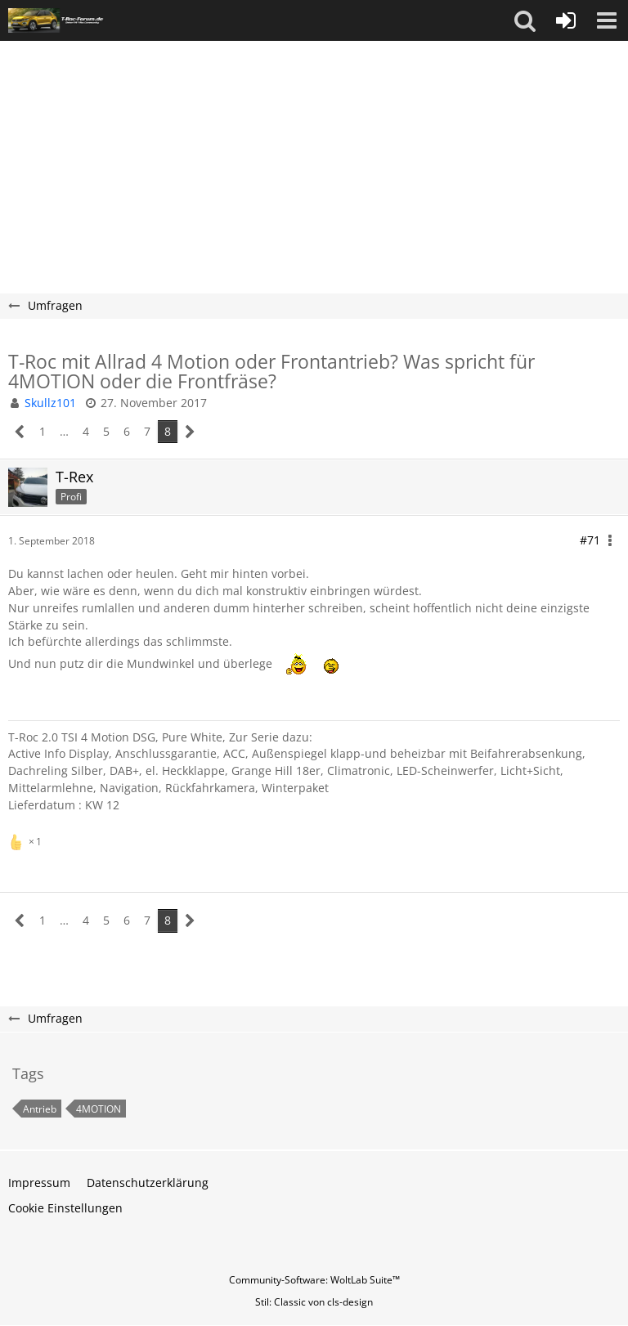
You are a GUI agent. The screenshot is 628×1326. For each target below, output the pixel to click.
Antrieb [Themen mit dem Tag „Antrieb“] (39, 1109)
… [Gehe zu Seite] (64, 431)
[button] (525, 20)
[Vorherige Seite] (20, 432)
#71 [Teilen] (590, 540)
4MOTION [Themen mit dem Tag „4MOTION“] (98, 1109)
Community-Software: (314, 1280)
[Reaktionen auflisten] (27, 840)
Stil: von (314, 1302)
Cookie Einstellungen (65, 1208)
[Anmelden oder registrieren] (566, 20)
